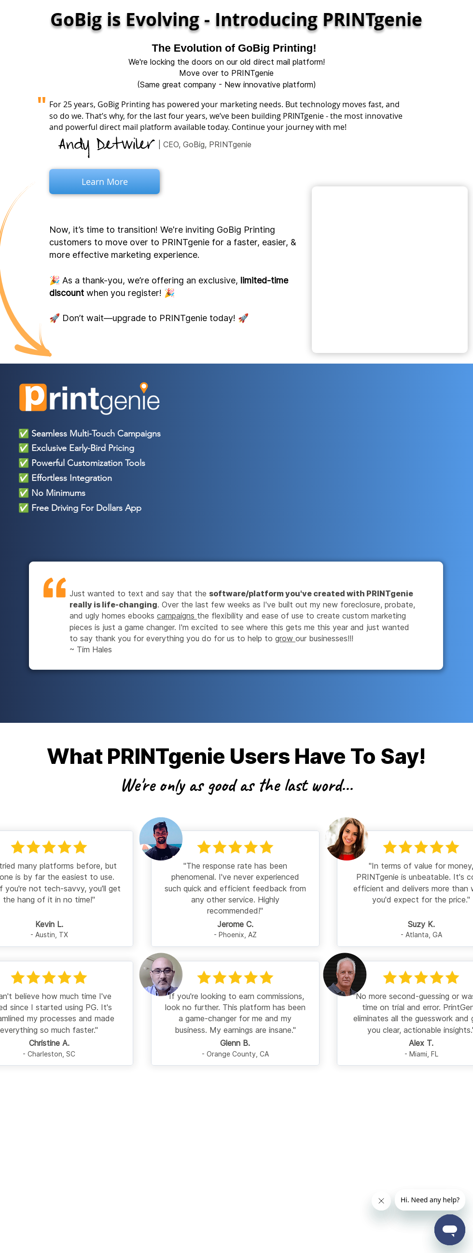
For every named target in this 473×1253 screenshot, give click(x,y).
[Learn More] (104, 181)
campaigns (177, 615)
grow (285, 638)
